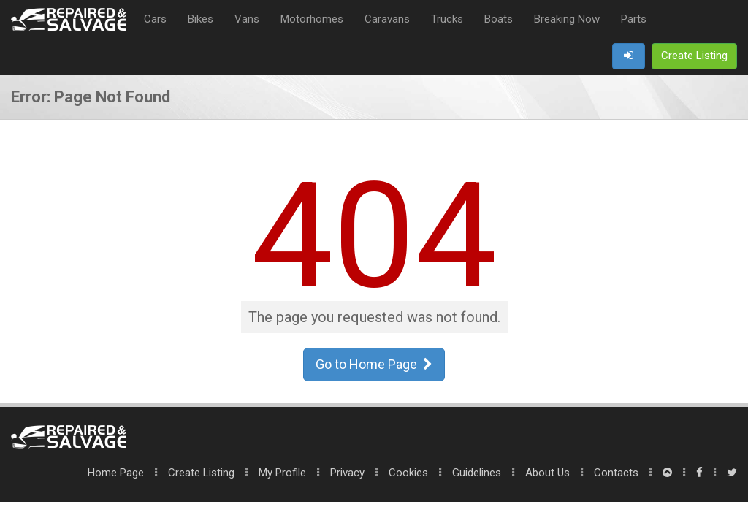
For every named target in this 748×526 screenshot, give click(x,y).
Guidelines (476, 472)
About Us (547, 472)
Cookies (408, 472)
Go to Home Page (374, 364)
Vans (246, 19)
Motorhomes (311, 19)
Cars (155, 19)
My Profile (282, 472)
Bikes (200, 19)
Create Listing (201, 472)
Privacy (347, 472)
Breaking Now (567, 19)
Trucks (447, 19)
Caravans (387, 19)
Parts (633, 19)
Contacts (616, 472)
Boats (498, 19)
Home (116, 472)
